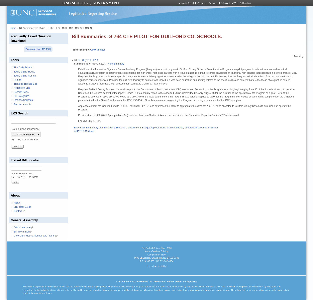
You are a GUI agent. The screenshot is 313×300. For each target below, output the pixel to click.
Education (79, 127)
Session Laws (21, 92)
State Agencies (175, 127)
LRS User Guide (22, 207)
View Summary (116, 63)
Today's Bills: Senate (25, 75)
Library (224, 3)
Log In (150, 266)
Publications (245, 3)
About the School (186, 3)
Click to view (97, 49)
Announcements (22, 104)
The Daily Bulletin (23, 67)
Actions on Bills (22, 87)
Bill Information (23, 231)
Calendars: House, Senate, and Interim (35, 235)
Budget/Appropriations (154, 127)
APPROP (79, 131)
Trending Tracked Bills (25, 83)
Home (13, 28)
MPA (234, 3)
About (17, 203)
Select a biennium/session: (25, 129)
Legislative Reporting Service (93, 13)
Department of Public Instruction (201, 127)
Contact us (19, 211)
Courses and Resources (207, 3)
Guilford (89, 131)
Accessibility (160, 266)
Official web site (23, 227)
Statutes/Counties (23, 100)
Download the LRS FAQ (38, 49)
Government (134, 127)
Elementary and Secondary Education (106, 127)
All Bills (18, 79)
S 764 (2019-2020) (88, 60)
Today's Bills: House (24, 71)
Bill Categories (21, 96)
